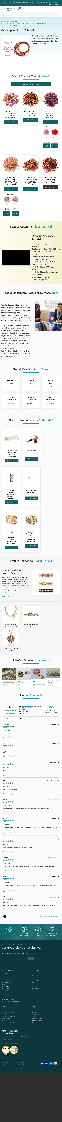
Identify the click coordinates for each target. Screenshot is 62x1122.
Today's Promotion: (10, 2)
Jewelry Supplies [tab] (8, 970)
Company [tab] (35, 970)
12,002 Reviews (10, 713)
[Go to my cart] (19, 7)
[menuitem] (16, 973)
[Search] (31, 14)
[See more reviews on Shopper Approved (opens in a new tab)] (14, 737)
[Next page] (29, 916)
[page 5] (24, 916)
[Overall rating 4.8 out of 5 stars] (10, 710)
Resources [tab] (5, 1006)
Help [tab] (33, 1006)
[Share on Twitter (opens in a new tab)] (11, 737)
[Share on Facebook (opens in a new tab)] (8, 737)
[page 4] (19, 916)
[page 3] (14, 916)
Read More (5, 596)
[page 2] (9, 916)
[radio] (31, 706)
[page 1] (4, 916)
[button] (2, 9)
